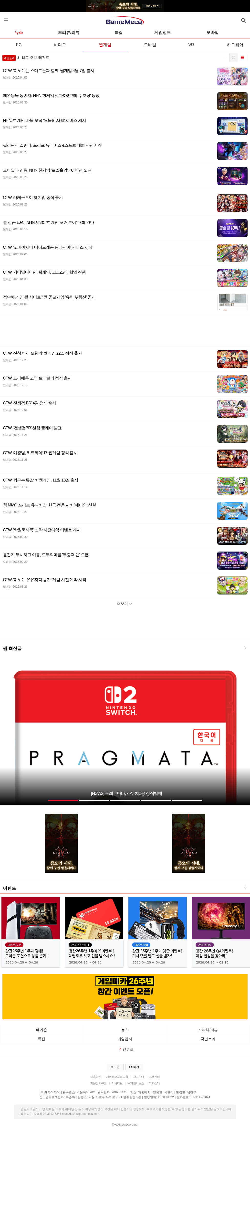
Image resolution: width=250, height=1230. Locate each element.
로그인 (115, 1067)
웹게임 (105, 44)
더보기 (125, 604)
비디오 (60, 44)
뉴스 (19, 32)
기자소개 (154, 1083)
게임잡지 (124, 1039)
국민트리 (208, 1039)
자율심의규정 (98, 1083)
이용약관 (95, 1076)
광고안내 (138, 1076)
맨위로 (126, 1049)
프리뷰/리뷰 (69, 32)
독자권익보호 (135, 1083)
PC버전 (134, 1067)
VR (191, 44)
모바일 (212, 32)
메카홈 (41, 1030)
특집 (119, 32)
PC (19, 44)
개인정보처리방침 (117, 1076)
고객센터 (154, 1076)
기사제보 (117, 1083)
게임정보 (162, 32)
